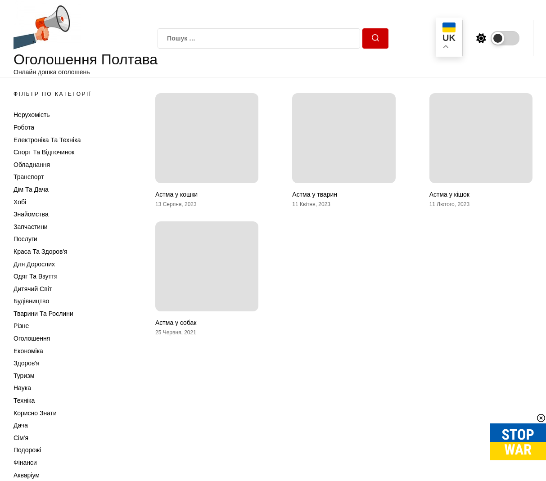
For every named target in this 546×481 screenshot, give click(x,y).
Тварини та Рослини (43, 313)
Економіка (28, 351)
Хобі (20, 202)
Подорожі (27, 450)
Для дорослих (34, 264)
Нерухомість (32, 114)
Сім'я (21, 437)
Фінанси (25, 462)
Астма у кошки (176, 194)
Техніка (24, 400)
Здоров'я (27, 363)
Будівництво (31, 301)
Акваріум (27, 475)
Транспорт (29, 176)
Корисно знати (35, 413)
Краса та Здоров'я (41, 251)
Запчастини (31, 226)
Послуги (25, 239)
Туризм (24, 375)
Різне (21, 325)
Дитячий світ (33, 288)
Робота (24, 127)
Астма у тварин (314, 194)
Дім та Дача (31, 189)
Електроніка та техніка (47, 140)
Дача (21, 425)
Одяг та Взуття (36, 276)
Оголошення (32, 338)
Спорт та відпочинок (44, 152)
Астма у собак (176, 322)
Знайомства (31, 214)
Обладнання (32, 164)
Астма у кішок (449, 194)
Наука (22, 387)
